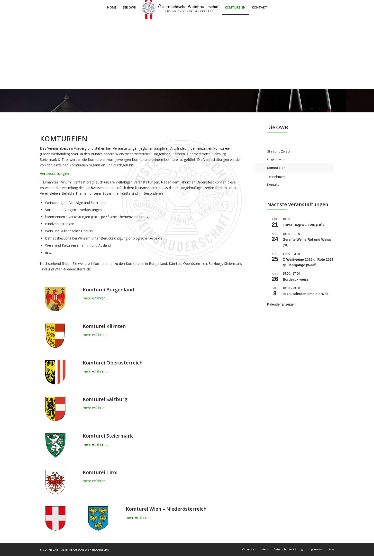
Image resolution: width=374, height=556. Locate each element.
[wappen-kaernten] (55, 336)
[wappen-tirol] (55, 482)
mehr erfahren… (95, 298)
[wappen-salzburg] (55, 409)
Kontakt (273, 184)
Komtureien (276, 167)
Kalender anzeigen (281, 304)
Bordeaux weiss (296, 279)
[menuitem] (112, 7)
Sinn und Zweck (279, 151)
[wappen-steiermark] (55, 445)
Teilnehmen (276, 176)
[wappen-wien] (55, 518)
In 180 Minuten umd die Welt (305, 294)
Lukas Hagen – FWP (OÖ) (303, 225)
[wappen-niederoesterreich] (98, 518)
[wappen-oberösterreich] (55, 372)
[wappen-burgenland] (55, 299)
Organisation (276, 159)
